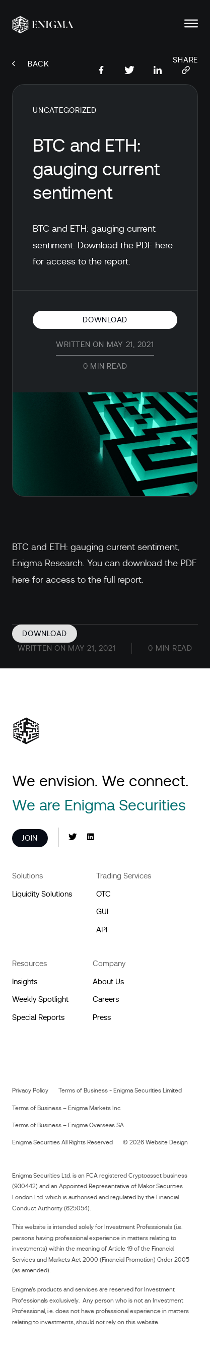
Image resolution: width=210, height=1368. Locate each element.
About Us (108, 982)
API (101, 930)
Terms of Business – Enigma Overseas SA (68, 1125)
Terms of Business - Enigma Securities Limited (120, 1090)
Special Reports (38, 1017)
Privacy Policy (30, 1090)
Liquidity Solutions (42, 894)
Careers (106, 999)
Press (102, 1017)
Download (105, 320)
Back (30, 64)
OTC (103, 894)
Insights (24, 982)
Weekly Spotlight (40, 999)
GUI (102, 912)
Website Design (167, 1142)
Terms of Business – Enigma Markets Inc (66, 1108)
